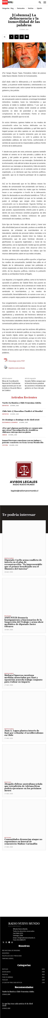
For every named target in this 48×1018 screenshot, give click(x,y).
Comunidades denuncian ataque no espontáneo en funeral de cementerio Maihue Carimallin (23, 841)
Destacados (21, 8)
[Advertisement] (24, 874)
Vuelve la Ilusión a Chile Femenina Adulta (21, 403)
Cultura (5, 445)
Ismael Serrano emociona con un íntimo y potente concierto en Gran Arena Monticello (22, 441)
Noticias (30, 8)
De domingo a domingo (10, 422)
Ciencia (4, 435)
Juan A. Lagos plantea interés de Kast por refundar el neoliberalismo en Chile (23, 732)
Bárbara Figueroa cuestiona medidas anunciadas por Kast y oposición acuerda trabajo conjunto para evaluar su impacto (23, 678)
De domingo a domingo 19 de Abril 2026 (20, 420)
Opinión (39, 8)
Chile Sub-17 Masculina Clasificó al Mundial (22, 411)
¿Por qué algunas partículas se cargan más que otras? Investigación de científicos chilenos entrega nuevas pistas (22, 430)
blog (12, 8)
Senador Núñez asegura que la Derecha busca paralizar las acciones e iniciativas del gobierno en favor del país (35, 384)
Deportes (5, 405)
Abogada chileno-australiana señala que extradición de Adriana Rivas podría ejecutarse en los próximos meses (23, 787)
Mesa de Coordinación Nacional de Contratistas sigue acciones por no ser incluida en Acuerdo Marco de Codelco (12, 385)
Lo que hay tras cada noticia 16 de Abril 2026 (17, 1005)
